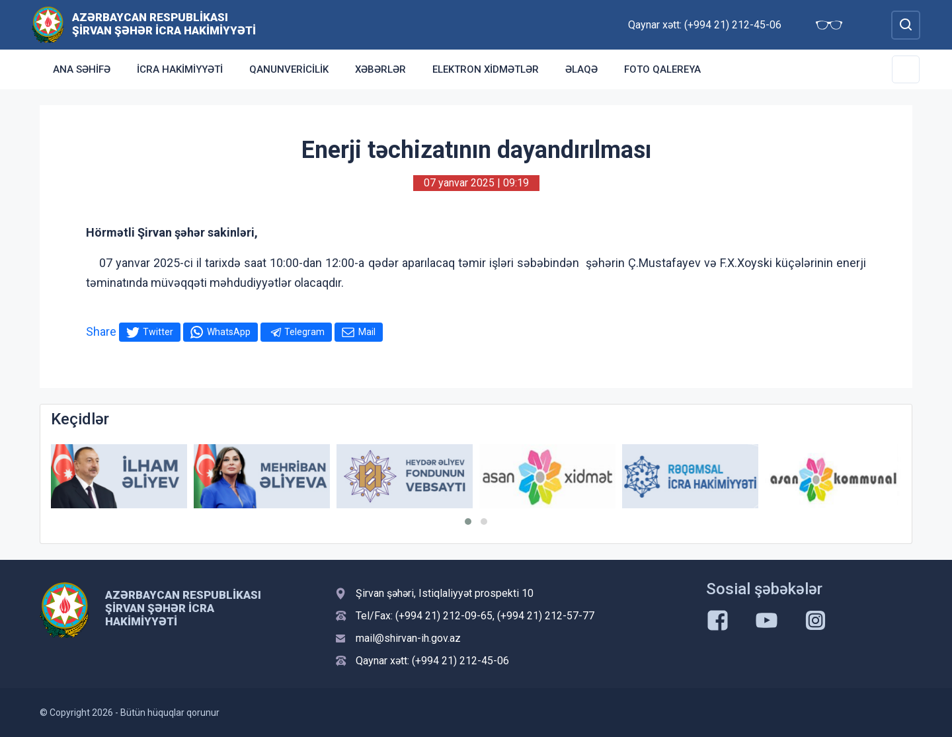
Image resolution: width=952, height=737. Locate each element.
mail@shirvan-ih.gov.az (408, 638)
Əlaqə (581, 69)
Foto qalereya (662, 69)
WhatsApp (229, 332)
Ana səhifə (81, 69)
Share (101, 331)
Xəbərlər (380, 69)
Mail (367, 332)
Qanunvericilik (289, 69)
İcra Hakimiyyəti (180, 69)
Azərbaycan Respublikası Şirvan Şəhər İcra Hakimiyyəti (164, 24)
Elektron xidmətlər (485, 69)
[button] (468, 521)
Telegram (304, 332)
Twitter (158, 332)
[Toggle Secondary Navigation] (905, 69)
